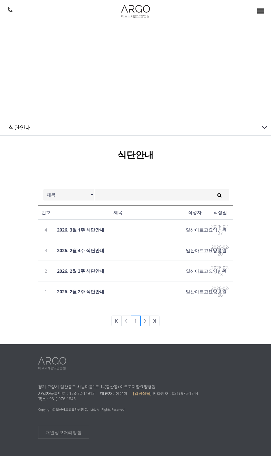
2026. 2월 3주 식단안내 (80, 271)
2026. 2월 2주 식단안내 (80, 291)
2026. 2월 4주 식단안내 (80, 250)
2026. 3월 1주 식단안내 (80, 230)
